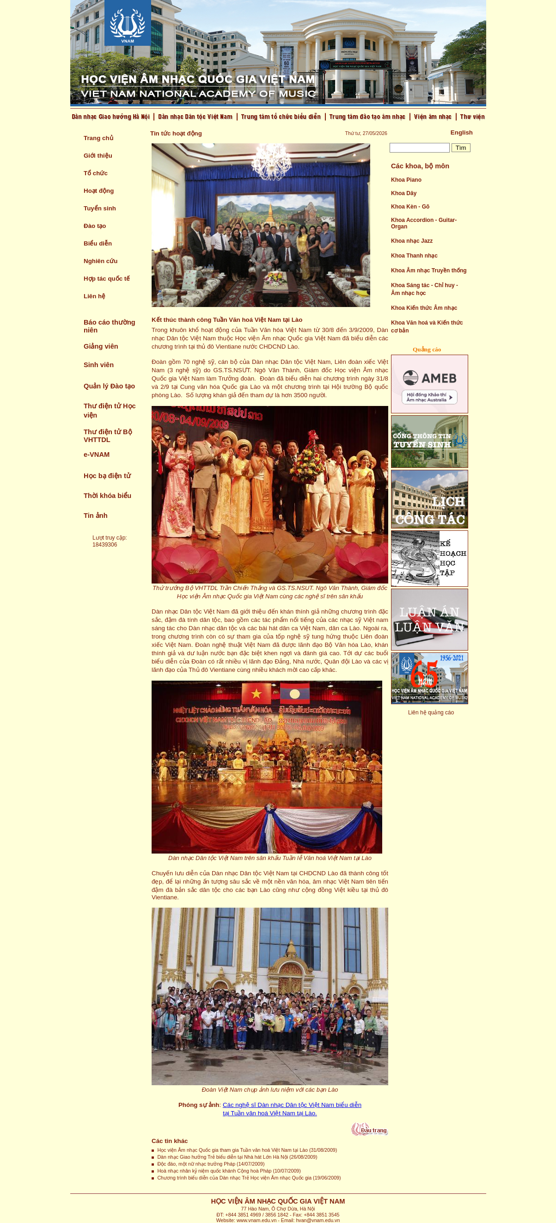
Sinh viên (99, 365)
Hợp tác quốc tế (107, 278)
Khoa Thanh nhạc (414, 255)
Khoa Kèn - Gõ (410, 206)
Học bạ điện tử (107, 475)
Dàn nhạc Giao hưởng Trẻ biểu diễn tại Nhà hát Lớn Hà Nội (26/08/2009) (237, 1157)
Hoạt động (99, 190)
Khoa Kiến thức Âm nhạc (424, 308)
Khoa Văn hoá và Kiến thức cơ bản (427, 327)
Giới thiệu (98, 155)
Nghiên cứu (100, 261)
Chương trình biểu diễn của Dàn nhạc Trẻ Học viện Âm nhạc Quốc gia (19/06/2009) (249, 1177)
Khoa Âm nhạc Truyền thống (429, 270)
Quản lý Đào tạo (109, 386)
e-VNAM (97, 454)
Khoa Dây (403, 193)
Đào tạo (95, 225)
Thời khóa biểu (107, 495)
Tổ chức (96, 173)
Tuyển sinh (100, 208)
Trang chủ (98, 138)
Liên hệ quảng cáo (431, 712)
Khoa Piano (406, 180)
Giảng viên (101, 346)
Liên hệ (94, 296)
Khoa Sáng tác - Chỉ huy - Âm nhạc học (424, 289)
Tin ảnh (96, 515)
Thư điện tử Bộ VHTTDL (108, 435)
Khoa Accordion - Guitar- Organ (424, 223)
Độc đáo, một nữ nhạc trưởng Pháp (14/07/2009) (210, 1164)
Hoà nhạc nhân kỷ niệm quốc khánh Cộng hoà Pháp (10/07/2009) (228, 1171)
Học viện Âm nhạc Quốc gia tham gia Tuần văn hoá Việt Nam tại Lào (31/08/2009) (247, 1150)
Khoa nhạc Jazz (412, 241)
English (462, 132)
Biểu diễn (98, 243)
